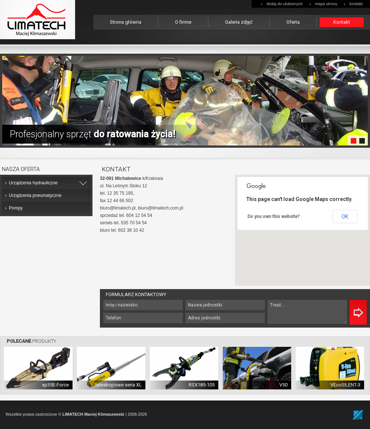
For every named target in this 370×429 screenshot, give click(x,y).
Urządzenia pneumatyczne (35, 195)
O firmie (183, 22)
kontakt (356, 3)
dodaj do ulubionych (284, 3)
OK (345, 216)
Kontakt (341, 22)
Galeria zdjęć (239, 22)
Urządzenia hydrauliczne (33, 182)
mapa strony (326, 3)
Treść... (307, 312)
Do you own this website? (274, 216)
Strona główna (125, 22)
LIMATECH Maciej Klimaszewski (93, 414)
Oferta (293, 22)
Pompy (16, 208)
